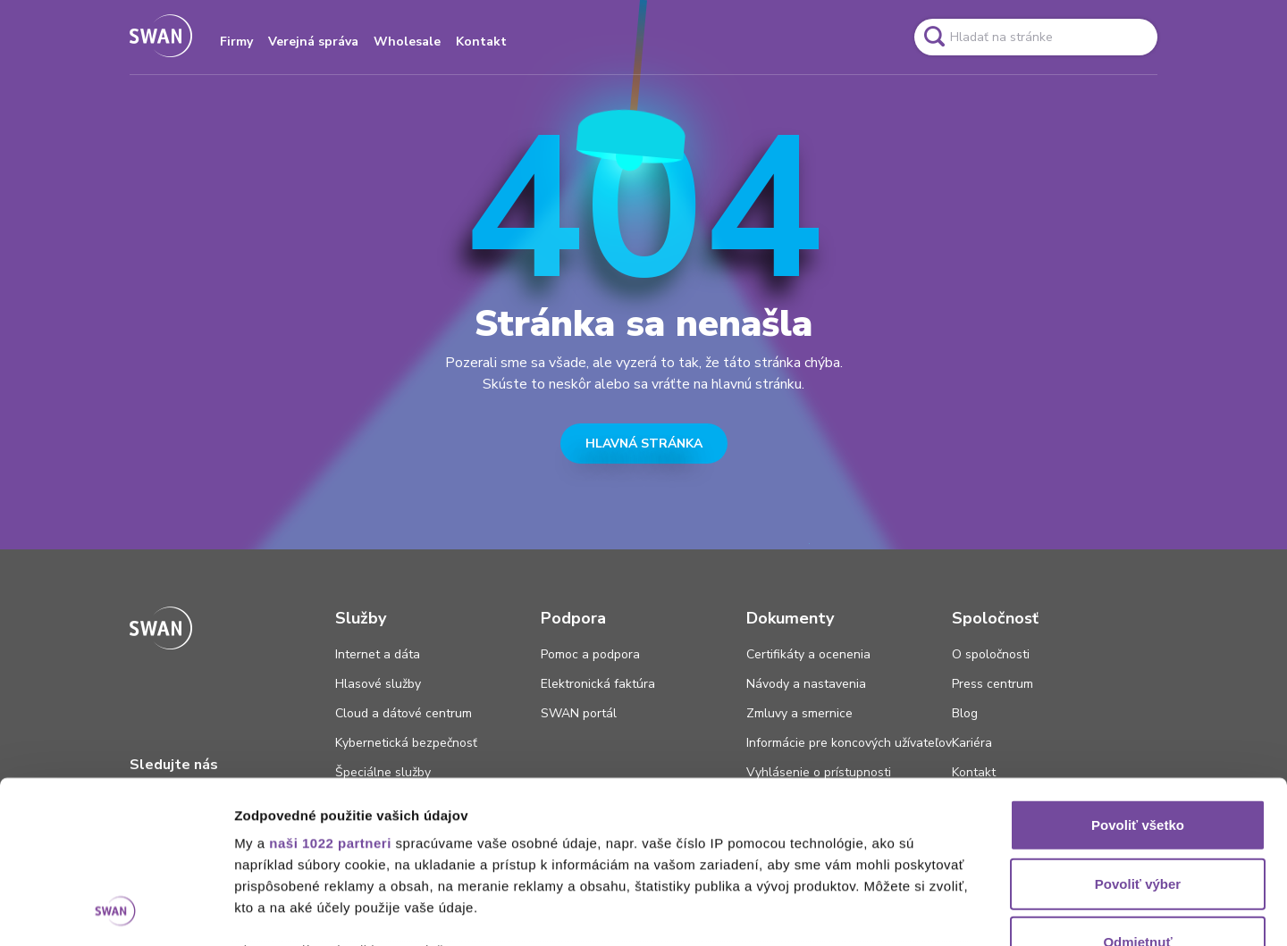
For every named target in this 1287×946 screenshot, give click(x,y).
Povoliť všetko (1137, 673)
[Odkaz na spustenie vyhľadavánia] (934, 36)
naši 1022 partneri (330, 691)
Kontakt (481, 41)
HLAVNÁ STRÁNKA (643, 443)
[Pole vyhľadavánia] (1035, 37)
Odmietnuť (1137, 790)
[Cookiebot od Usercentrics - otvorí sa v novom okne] (116, 911)
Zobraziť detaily (934, 910)
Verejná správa (313, 41)
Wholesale (407, 41)
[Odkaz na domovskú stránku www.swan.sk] (161, 37)
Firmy (236, 41)
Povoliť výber (1138, 731)
